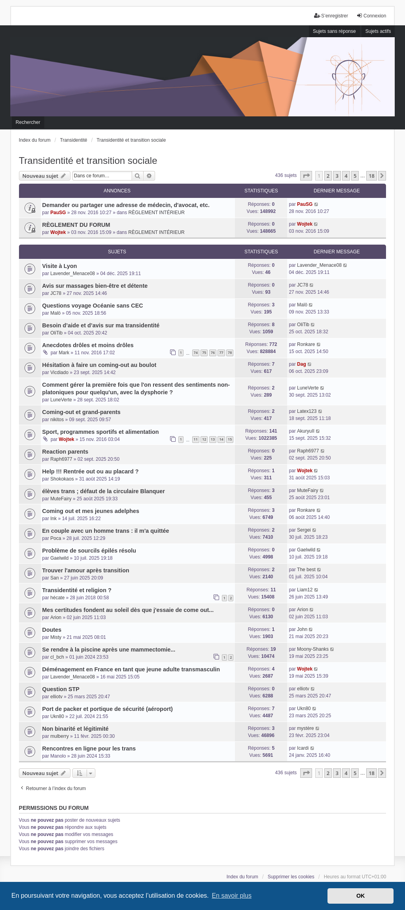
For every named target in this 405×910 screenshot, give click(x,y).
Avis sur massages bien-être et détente (95, 286)
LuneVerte (61, 400)
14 (221, 439)
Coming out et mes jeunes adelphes (91, 511)
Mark (64, 352)
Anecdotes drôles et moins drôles (88, 345)
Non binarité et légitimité (75, 729)
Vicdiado (59, 372)
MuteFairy (60, 499)
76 (213, 352)
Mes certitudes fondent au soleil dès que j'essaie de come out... (128, 610)
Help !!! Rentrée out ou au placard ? (90, 471)
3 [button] (336, 175)
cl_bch (57, 657)
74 (196, 352)
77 (221, 352)
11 (196, 439)
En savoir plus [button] (232, 895)
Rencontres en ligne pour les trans (89, 748)
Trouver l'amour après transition (85, 570)
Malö (55, 313)
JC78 (55, 293)
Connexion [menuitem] (371, 16)
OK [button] (360, 896)
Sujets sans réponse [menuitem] (334, 31)
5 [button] (355, 175)
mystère (305, 728)
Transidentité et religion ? (77, 590)
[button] (306, 175)
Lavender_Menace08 (72, 273)
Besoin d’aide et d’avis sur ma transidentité (101, 325)
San (54, 578)
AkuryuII (305, 431)
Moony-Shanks (313, 649)
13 (213, 439)
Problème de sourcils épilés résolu (89, 550)
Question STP (60, 689)
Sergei (304, 530)
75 (204, 352)
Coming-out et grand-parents (81, 412)
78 (230, 352)
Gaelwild (59, 558)
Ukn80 (57, 716)
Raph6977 (61, 459)
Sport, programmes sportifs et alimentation (100, 432)
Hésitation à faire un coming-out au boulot (99, 365)
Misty (55, 637)
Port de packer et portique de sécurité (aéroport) (107, 709)
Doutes (52, 630)
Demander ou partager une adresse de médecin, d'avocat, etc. (126, 205)
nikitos (57, 419)
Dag (301, 364)
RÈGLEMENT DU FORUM (76, 225)
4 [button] (345, 175)
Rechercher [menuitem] (28, 122)
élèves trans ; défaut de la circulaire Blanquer (103, 491)
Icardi (302, 748)
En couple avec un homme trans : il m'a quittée (105, 531)
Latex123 (306, 411)
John (302, 629)
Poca (55, 538)
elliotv (56, 696)
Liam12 (304, 590)
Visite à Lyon (59, 266)
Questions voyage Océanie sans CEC (92, 305)
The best (306, 569)
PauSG (58, 212)
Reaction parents (65, 451)
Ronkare (306, 344)
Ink (53, 518)
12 (204, 439)
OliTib (56, 333)
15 (230, 439)
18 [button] (372, 175)
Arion (55, 617)
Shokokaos (62, 479)
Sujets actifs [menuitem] (378, 31)
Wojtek (58, 232)
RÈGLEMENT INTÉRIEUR (157, 212)
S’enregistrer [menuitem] (331, 16)
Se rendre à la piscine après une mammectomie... (109, 649)
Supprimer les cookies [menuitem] (291, 877)
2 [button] (328, 175)
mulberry (59, 736)
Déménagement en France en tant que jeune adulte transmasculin (131, 669)
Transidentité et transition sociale (88, 160)
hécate (57, 597)
